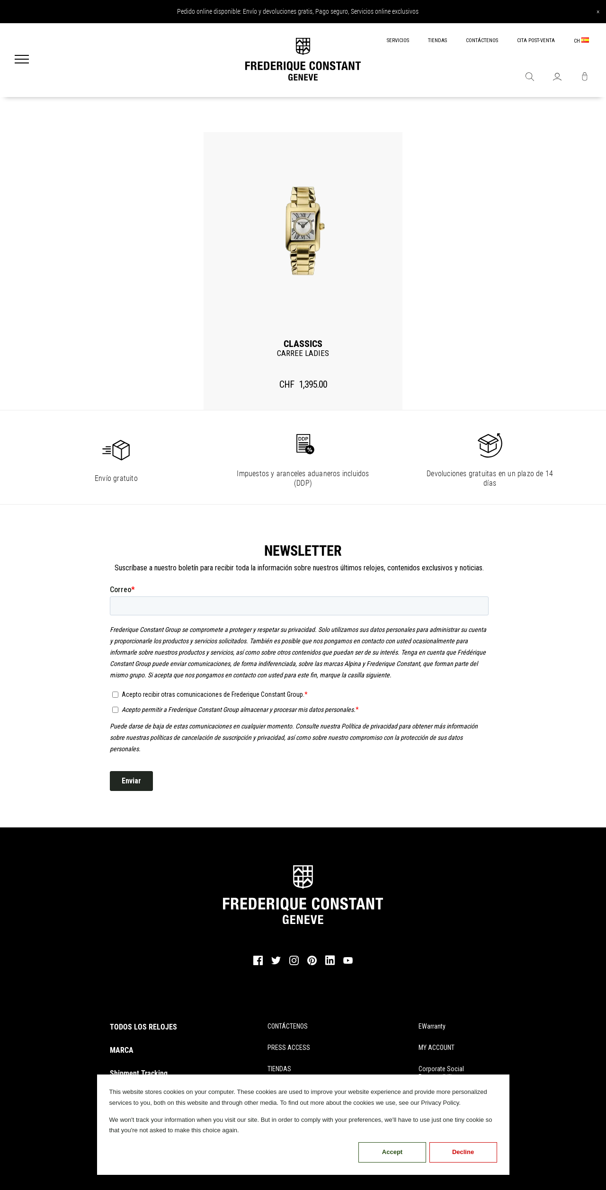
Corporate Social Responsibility (441, 1073)
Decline (463, 1151)
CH (581, 40)
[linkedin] (330, 964)
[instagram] (294, 963)
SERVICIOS (398, 40)
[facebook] (258, 963)
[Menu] (22, 60)
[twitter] (276, 963)
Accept (392, 1151)
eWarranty (432, 1026)
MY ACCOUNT (436, 1047)
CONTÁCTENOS (482, 40)
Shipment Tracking (139, 1073)
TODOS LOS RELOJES (143, 1026)
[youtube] (347, 962)
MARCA (122, 1050)
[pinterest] (312, 963)
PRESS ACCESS (288, 1047)
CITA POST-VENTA (536, 40)
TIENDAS (437, 40)
